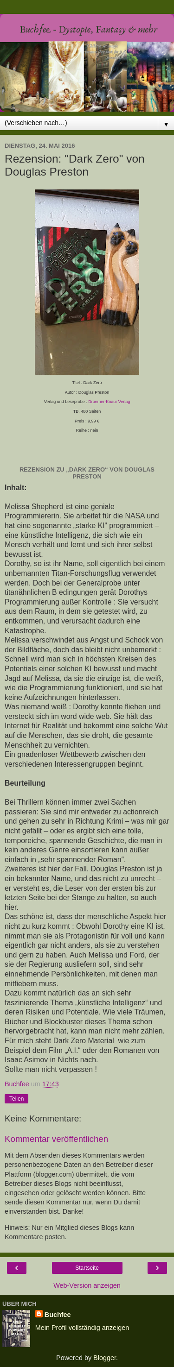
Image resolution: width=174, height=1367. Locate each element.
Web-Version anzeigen (87, 1285)
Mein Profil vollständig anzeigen (82, 1327)
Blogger (104, 1357)
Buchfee (58, 1314)
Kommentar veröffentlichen (56, 1139)
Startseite (87, 1268)
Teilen (16, 1099)
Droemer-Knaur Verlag (109, 401)
